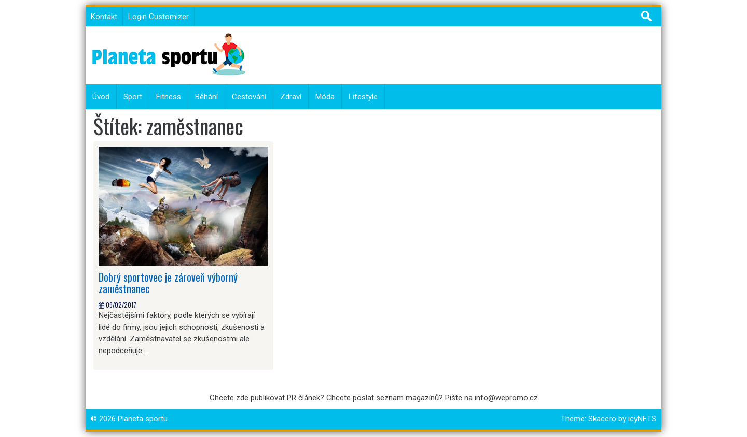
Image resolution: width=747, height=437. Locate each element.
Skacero (602, 419)
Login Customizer (158, 16)
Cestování (249, 96)
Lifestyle (363, 96)
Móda (325, 96)
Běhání (206, 96)
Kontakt (104, 16)
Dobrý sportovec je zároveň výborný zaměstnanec (168, 282)
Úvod (100, 96)
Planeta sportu (143, 419)
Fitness (168, 96)
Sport (132, 96)
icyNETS (642, 419)
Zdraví (290, 96)
